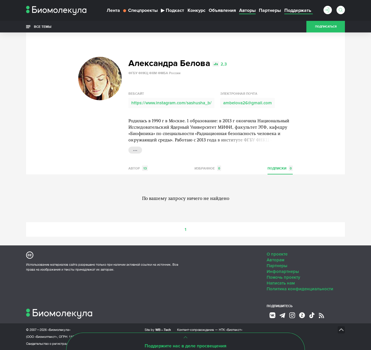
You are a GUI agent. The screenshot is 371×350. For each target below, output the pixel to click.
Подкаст (172, 10)
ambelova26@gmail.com (247, 102)
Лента (113, 10)
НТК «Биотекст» (230, 329)
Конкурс (196, 10)
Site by (158, 329)
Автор (138, 168)
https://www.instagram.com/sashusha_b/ (171, 102)
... (135, 149)
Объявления (222, 10)
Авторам (275, 259)
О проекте (277, 254)
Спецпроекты (140, 10)
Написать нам (281, 283)
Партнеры (270, 10)
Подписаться (326, 26)
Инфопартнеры (283, 271)
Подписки (280, 168)
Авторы (247, 10)
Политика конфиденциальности (300, 288)
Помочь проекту (283, 277)
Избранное (207, 168)
